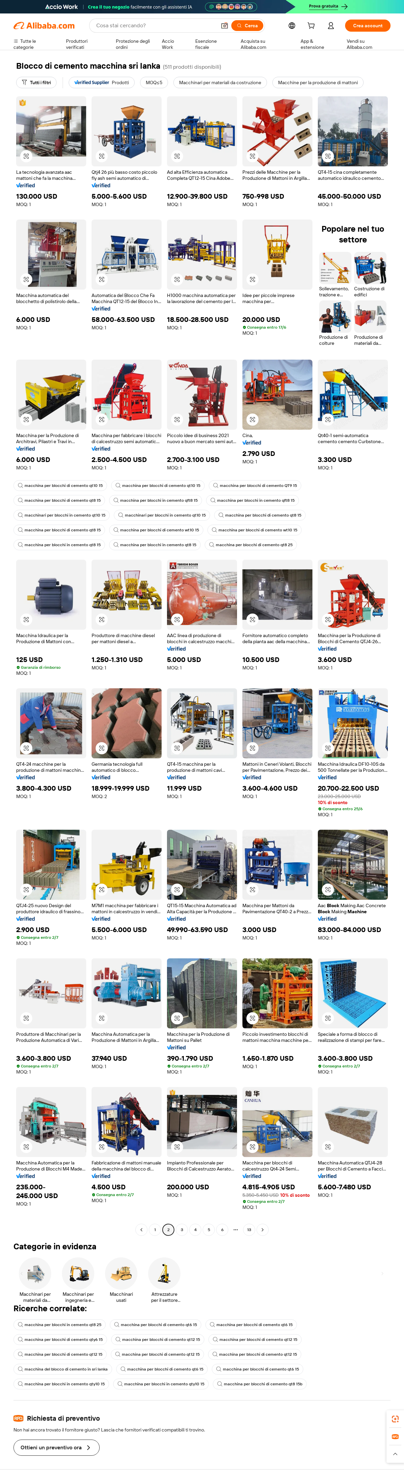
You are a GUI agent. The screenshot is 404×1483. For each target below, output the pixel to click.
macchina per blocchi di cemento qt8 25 (251, 545)
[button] (225, 26)
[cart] (312, 26)
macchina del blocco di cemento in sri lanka (63, 1369)
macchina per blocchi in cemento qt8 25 (59, 1324)
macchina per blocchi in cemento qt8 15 (59, 545)
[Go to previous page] (141, 1230)
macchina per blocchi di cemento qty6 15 (60, 1339)
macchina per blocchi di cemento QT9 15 (255, 485)
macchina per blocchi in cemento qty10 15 (61, 1384)
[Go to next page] (263, 1230)
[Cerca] (247, 25)
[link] (395, 1419)
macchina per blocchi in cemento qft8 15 (155, 500)
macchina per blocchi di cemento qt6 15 (155, 1324)
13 (249, 1229)
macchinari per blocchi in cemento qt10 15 (61, 515)
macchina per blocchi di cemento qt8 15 (59, 500)
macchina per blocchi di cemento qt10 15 (60, 485)
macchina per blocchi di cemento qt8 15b (259, 1384)
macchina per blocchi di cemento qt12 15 (157, 1339)
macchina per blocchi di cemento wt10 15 (156, 530)
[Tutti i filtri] (36, 82)
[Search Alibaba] (155, 25)
